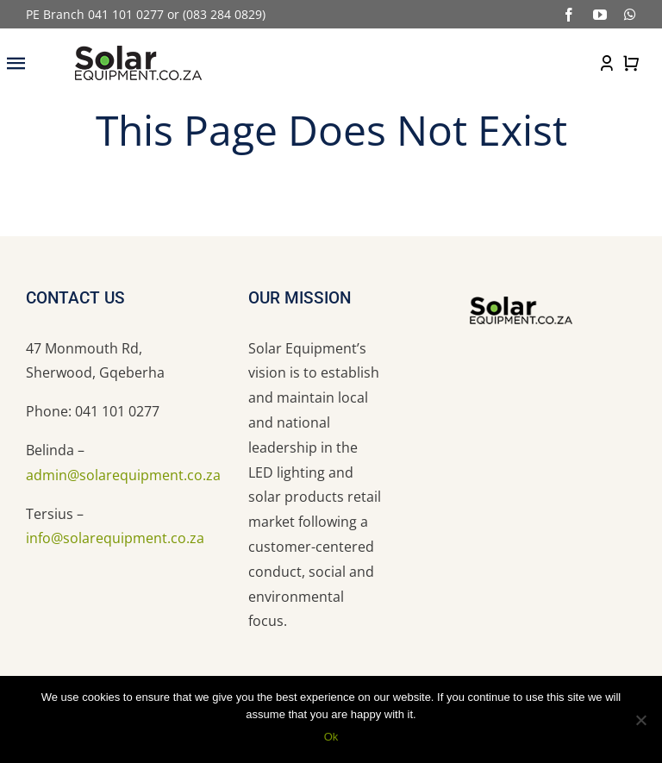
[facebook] (569, 15)
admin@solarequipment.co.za (123, 475)
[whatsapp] (630, 15)
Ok (331, 736)
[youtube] (600, 15)
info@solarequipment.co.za (115, 537)
